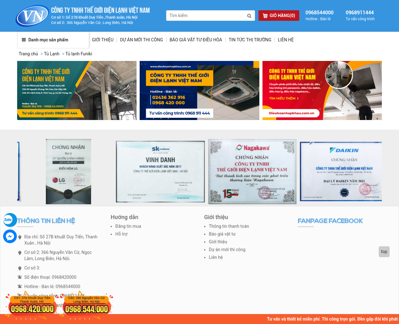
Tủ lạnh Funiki (78, 53)
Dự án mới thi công (227, 251)
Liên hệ (286, 39)
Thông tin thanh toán (229, 228)
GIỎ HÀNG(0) (279, 15)
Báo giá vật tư (222, 236)
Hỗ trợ (121, 236)
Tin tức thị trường (250, 39)
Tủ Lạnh (52, 53)
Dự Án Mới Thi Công (141, 39)
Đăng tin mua (128, 228)
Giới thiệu (102, 39)
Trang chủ (28, 53)
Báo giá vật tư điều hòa (196, 39)
